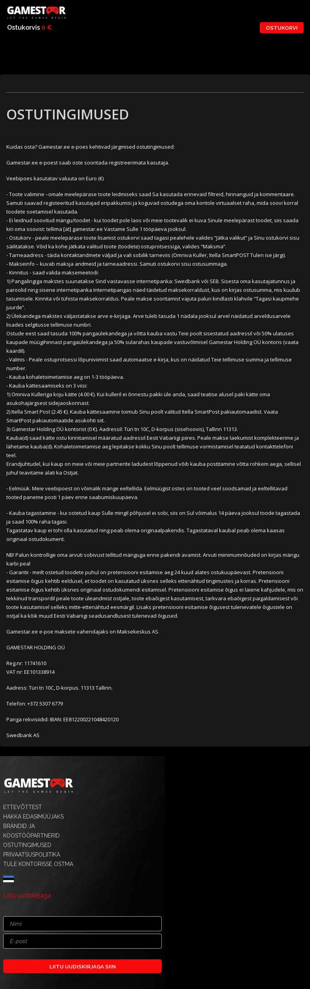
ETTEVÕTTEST (22, 807)
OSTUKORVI (282, 28)
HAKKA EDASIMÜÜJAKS (33, 816)
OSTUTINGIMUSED (27, 845)
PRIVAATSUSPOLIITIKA (31, 854)
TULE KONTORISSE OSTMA (38, 864)
